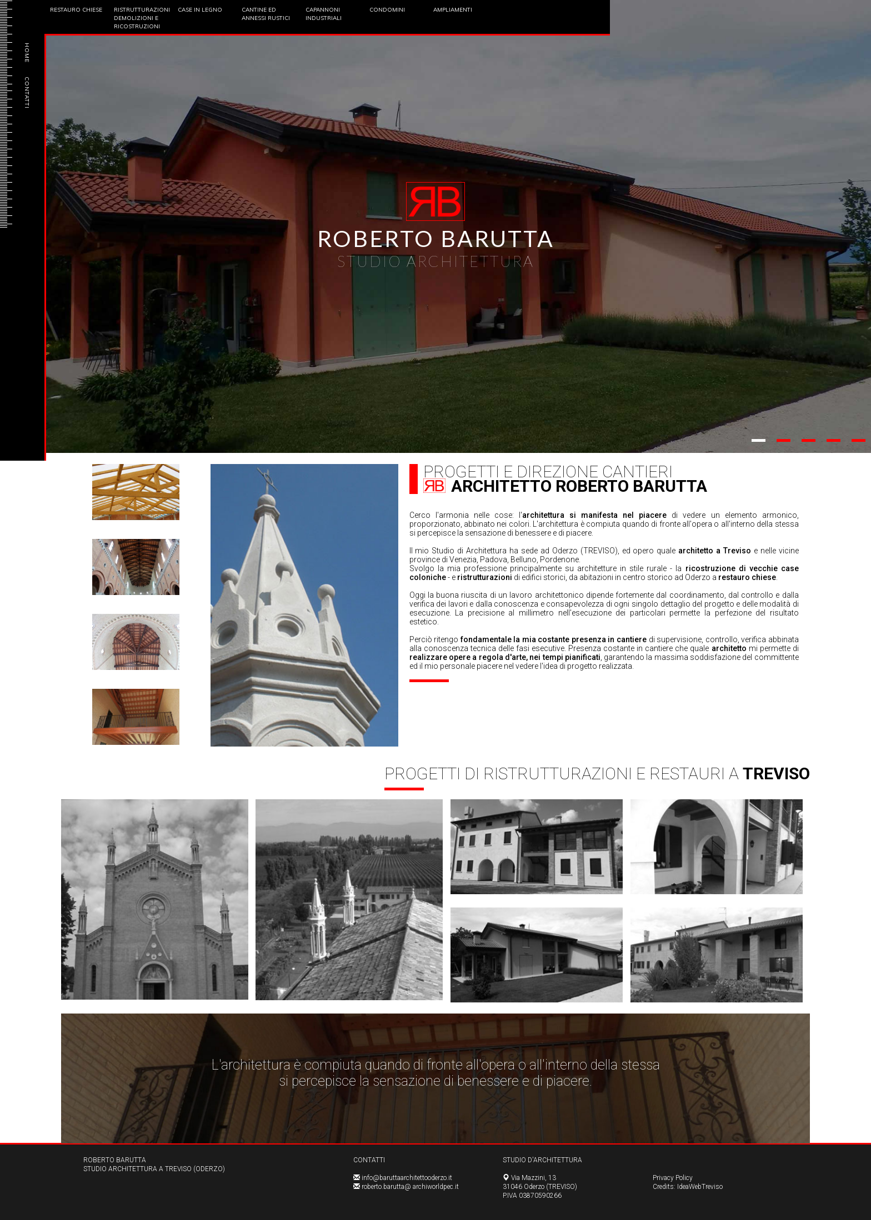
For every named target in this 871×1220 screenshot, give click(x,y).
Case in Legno (200, 9)
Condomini (387, 9)
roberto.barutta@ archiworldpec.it (410, 1187)
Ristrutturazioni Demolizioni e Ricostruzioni (142, 18)
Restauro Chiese (76, 9)
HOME (27, 53)
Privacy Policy (673, 1178)
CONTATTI (27, 93)
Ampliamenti (452, 9)
